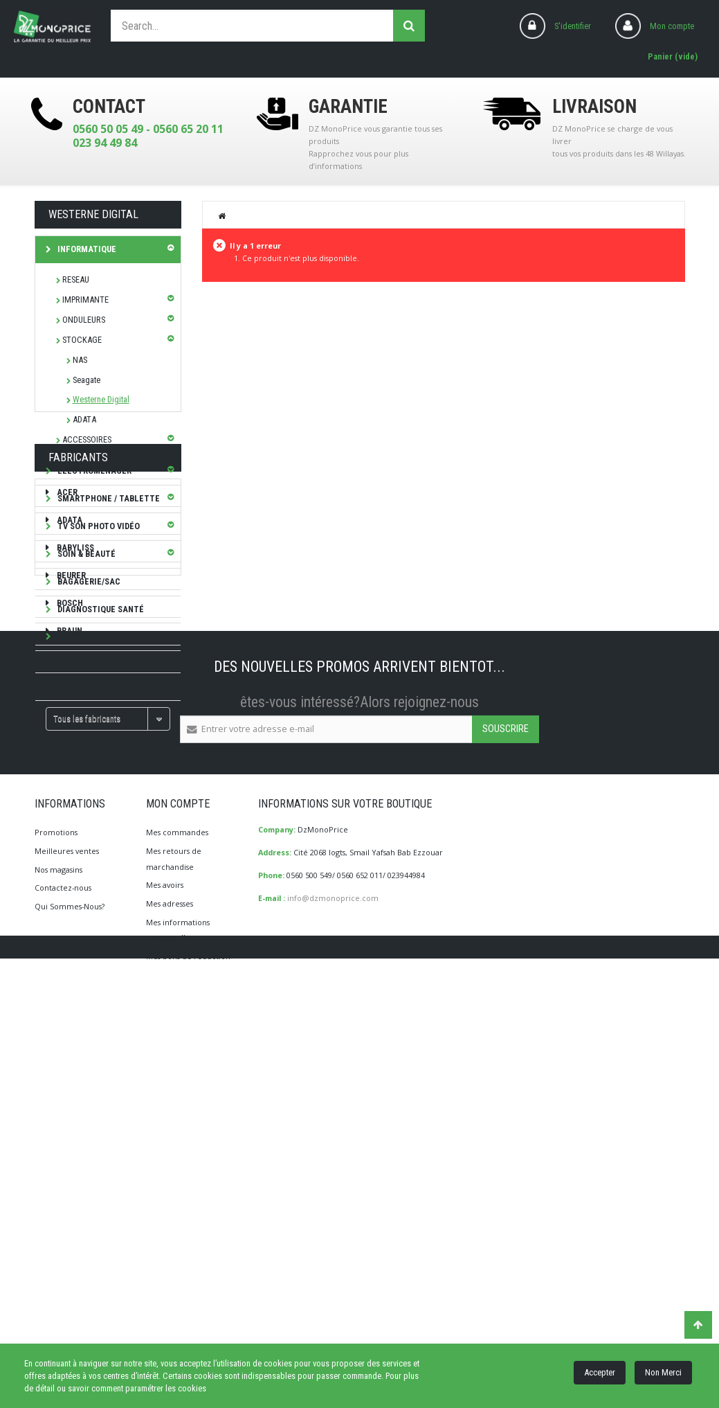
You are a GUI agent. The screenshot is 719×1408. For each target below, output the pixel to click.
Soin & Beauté (85, 554)
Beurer (70, 803)
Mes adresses (169, 1294)
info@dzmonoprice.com (333, 1288)
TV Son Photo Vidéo (97, 526)
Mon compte (672, 26)
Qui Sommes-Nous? (69, 1297)
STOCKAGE (82, 340)
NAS (80, 360)
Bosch (69, 831)
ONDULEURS (83, 319)
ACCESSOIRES (86, 439)
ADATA (84, 419)
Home (222, 215)
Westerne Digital (101, 399)
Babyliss (74, 775)
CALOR (69, 914)
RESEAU (75, 279)
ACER (66, 720)
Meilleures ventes (67, 1241)
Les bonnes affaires (100, 636)
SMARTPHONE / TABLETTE (107, 498)
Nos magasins (58, 1260)
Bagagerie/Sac (87, 581)
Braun (68, 858)
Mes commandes (177, 1223)
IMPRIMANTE (85, 299)
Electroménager (93, 470)
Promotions (56, 1223)
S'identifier (572, 26)
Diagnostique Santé (99, 609)
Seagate (86, 380)
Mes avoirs (164, 1275)
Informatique (85, 249)
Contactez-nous (63, 1278)
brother (73, 886)
